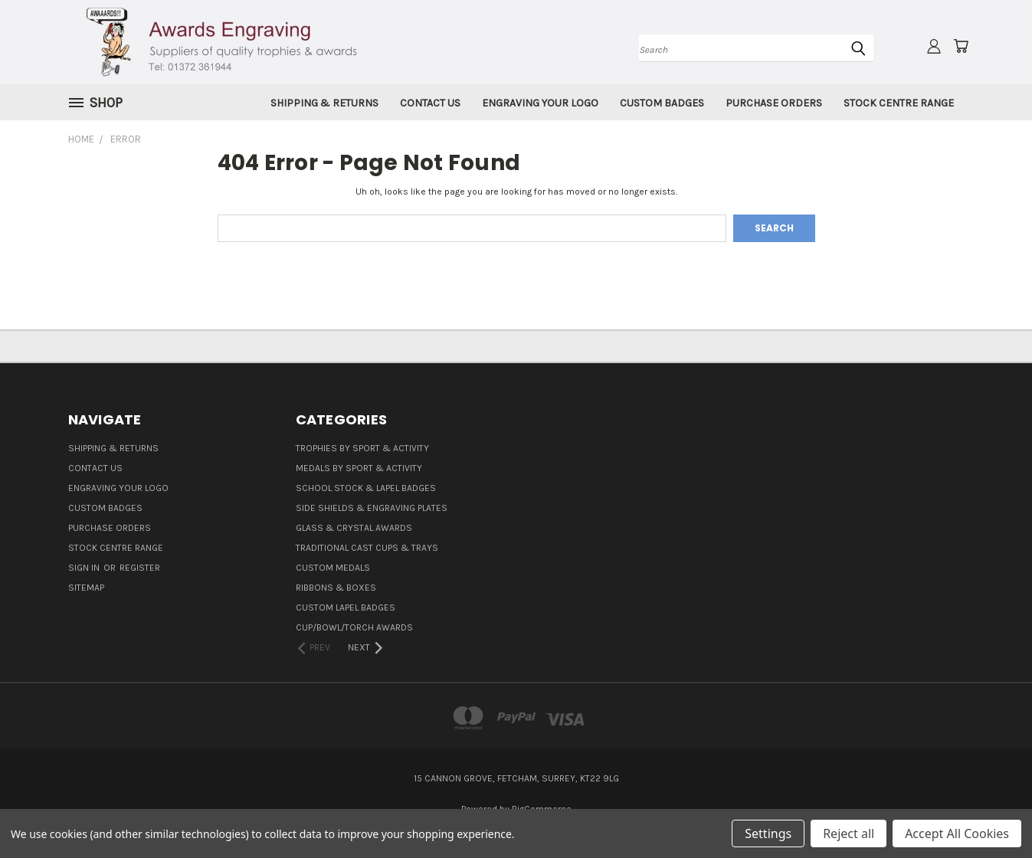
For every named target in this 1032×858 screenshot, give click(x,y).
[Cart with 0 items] (960, 46)
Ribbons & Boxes (336, 587)
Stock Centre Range (899, 103)
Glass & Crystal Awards (354, 527)
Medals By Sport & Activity (359, 468)
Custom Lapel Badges (345, 607)
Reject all (848, 833)
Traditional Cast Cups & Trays (367, 547)
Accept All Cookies (957, 833)
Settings (768, 833)
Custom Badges (662, 103)
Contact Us (430, 103)
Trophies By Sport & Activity (362, 448)
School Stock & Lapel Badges (366, 488)
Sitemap (86, 587)
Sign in (85, 567)
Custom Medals (333, 567)
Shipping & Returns (324, 103)
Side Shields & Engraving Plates (371, 508)
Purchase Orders (774, 103)
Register (140, 567)
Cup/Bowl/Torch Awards (354, 627)
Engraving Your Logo (540, 103)
